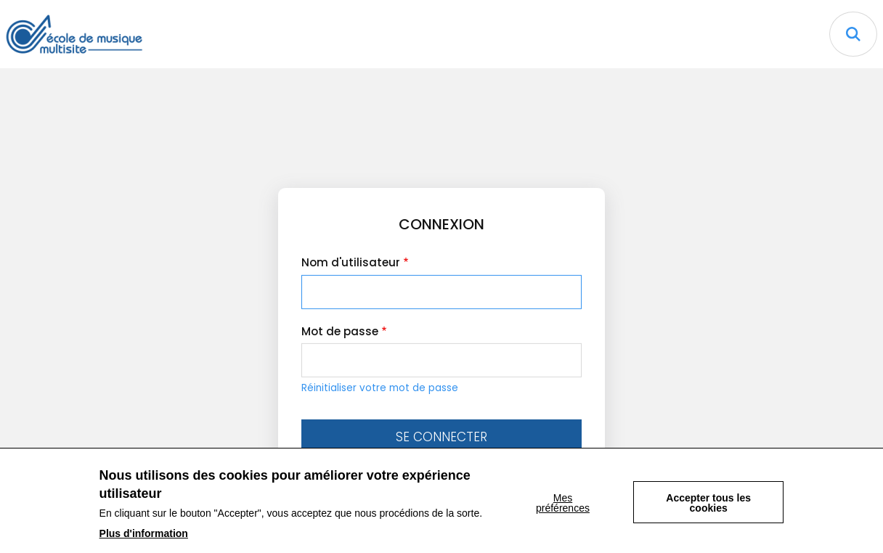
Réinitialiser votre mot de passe (379, 388)
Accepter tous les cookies (708, 509)
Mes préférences (563, 509)
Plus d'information (143, 539)
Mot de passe (339, 331)
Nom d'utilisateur (350, 262)
